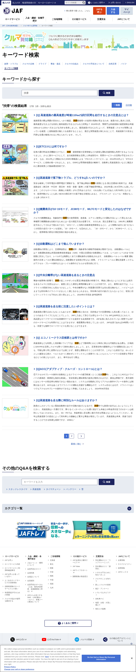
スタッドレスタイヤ (17, 489)
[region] (68, 658)
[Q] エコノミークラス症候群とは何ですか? (61, 337)
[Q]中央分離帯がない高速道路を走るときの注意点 (65, 275)
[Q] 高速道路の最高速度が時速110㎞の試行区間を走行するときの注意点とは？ (82, 115)
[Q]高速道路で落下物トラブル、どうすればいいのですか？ (70, 177)
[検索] (84, 2)
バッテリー (71, 489)
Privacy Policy (10, 667)
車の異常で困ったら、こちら (78, 11)
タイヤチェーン (53, 489)
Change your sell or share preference (19, 669)
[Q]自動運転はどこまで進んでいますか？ (60, 243)
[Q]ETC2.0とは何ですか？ (51, 146)
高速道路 (36, 489)
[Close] (132, 658)
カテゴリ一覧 (13, 508)
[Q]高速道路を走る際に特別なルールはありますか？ (66, 400)
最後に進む (76, 444)
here (47, 657)
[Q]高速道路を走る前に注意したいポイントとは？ (65, 306)
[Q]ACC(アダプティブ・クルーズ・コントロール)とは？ (69, 369)
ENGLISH (130, 3)
